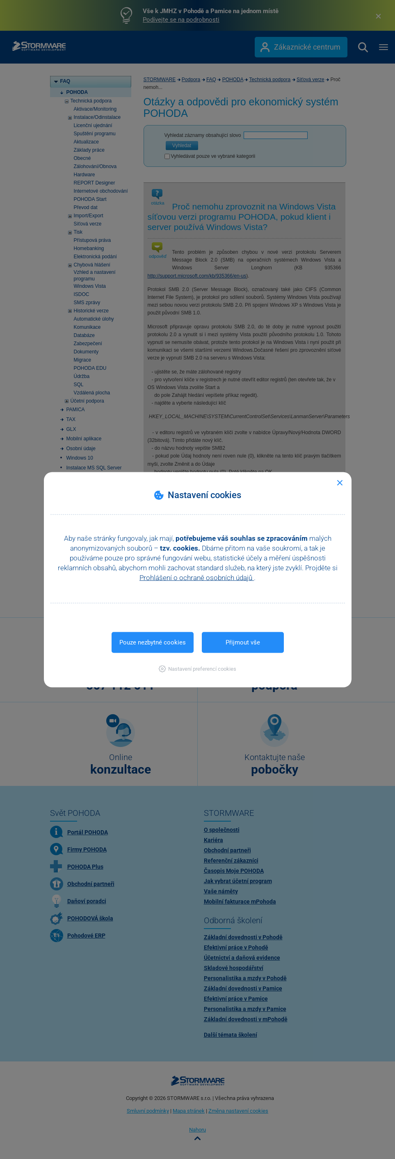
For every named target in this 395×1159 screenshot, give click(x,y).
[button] (197, 668)
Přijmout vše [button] (243, 642)
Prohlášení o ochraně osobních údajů (196, 577)
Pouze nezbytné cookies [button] (152, 642)
